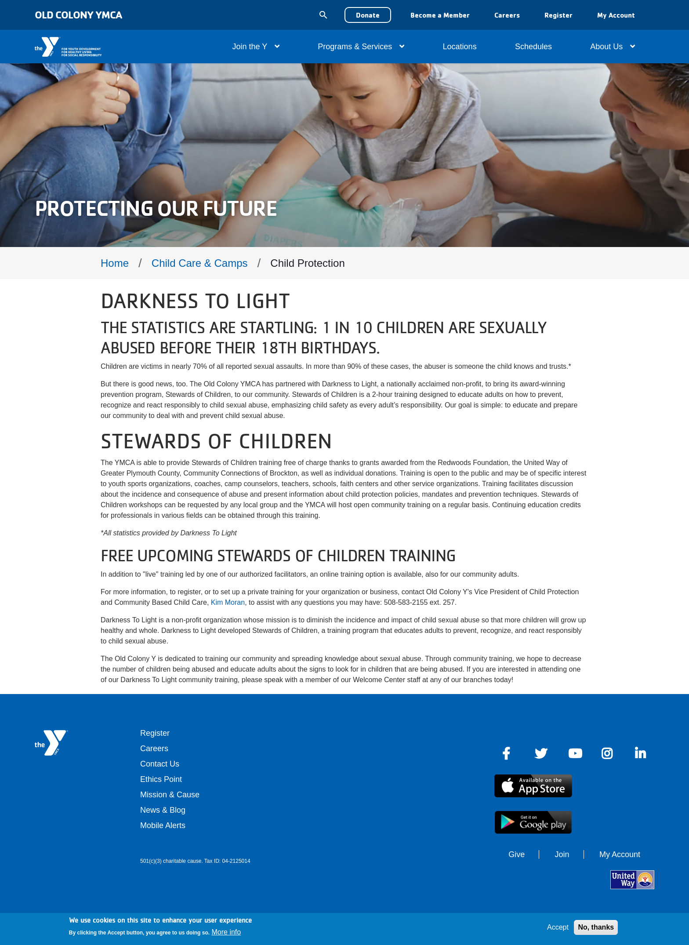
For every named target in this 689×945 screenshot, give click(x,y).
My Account (616, 15)
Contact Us (159, 764)
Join (562, 854)
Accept (558, 927)
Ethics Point (161, 779)
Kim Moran (228, 602)
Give (516, 854)
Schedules (533, 46)
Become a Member (440, 15)
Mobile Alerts (162, 825)
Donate (368, 15)
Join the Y (255, 46)
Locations (460, 46)
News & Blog (162, 810)
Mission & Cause (169, 794)
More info (226, 932)
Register (558, 15)
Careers (507, 15)
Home (115, 263)
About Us (612, 46)
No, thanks (596, 927)
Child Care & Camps (200, 263)
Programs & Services (361, 46)
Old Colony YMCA (78, 14)
